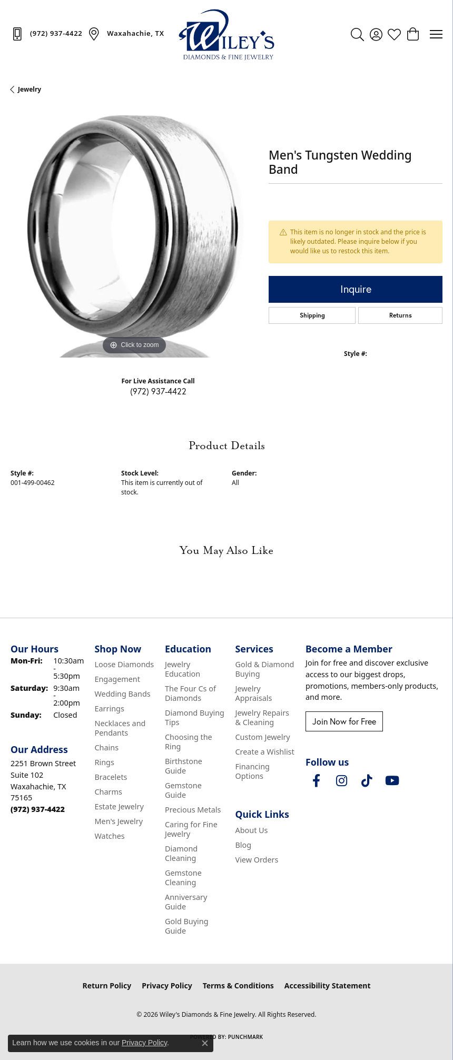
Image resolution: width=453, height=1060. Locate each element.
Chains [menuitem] (106, 747)
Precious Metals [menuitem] (193, 810)
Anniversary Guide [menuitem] (186, 902)
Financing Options (252, 771)
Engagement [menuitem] (117, 679)
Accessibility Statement (327, 985)
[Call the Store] (38, 809)
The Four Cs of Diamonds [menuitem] (190, 693)
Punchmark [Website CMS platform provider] (245, 1037)
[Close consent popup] (205, 1043)
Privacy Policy (167, 985)
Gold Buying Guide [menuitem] (187, 926)
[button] (357, 34)
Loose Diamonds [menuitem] (124, 664)
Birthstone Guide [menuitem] (183, 766)
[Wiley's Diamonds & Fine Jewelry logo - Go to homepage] (226, 34)
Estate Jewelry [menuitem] (118, 806)
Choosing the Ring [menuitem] (188, 741)
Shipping (312, 315)
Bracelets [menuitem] (110, 777)
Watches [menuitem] (109, 836)
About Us (251, 830)
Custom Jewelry (262, 737)
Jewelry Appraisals (253, 693)
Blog (243, 845)
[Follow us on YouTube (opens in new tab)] (391, 780)
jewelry (29, 89)
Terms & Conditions (238, 985)
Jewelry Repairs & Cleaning (262, 717)
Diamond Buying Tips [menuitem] (194, 717)
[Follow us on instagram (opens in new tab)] (341, 780)
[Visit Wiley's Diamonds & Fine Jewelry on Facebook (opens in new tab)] (316, 780)
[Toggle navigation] (436, 34)
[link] (46, 33)
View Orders (257, 860)
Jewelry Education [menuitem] (182, 669)
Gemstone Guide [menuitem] (183, 790)
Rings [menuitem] (104, 762)
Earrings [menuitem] (109, 709)
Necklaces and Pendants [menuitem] (119, 728)
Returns (400, 315)
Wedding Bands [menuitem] (122, 694)
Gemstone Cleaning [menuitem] (183, 877)
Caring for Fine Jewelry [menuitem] (191, 829)
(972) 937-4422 (158, 391)
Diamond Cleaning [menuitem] (181, 853)
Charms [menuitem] (108, 792)
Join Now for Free (344, 721)
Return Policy (107, 985)
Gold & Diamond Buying (264, 669)
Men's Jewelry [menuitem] (118, 821)
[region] (134, 234)
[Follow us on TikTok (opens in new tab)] (366, 780)
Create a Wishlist (264, 752)
